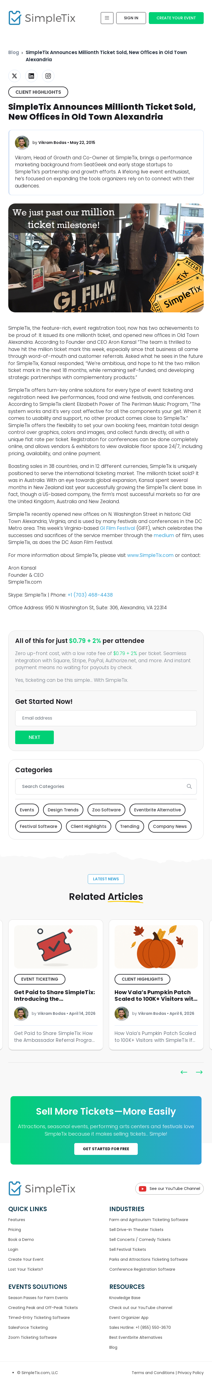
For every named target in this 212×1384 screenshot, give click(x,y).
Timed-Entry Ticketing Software (39, 1317)
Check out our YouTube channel (140, 1307)
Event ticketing (39, 979)
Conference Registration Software (142, 1269)
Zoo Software (106, 810)
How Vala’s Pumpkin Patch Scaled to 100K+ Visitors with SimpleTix (156, 998)
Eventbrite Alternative (157, 810)
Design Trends (63, 810)
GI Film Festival (117, 528)
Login (13, 1249)
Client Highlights (38, 92)
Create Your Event (176, 18)
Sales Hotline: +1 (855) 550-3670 (140, 1327)
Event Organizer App (129, 1317)
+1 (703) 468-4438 (90, 595)
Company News (170, 826)
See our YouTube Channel (169, 1189)
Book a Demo (21, 1239)
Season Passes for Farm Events (38, 1297)
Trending (129, 826)
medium (164, 535)
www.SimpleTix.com (150, 555)
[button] (199, 1072)
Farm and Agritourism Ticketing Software (148, 1219)
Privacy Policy (191, 1372)
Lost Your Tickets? (25, 1269)
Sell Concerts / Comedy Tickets (140, 1239)
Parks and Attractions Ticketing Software (148, 1259)
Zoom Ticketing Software (32, 1337)
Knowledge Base (125, 1297)
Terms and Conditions (154, 1372)
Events (27, 810)
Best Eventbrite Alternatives (135, 1337)
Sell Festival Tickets (127, 1249)
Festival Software (38, 826)
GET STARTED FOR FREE (106, 1149)
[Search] (98, 787)
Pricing (14, 1229)
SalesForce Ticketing (28, 1327)
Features (16, 1219)
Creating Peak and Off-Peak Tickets (43, 1307)
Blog (13, 52)
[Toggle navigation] (107, 18)
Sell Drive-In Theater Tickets (136, 1229)
